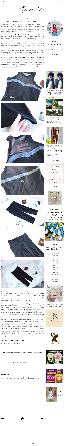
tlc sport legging (22, 352)
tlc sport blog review (6, 352)
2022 (54, 262)
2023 (54, 260)
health (55, 176)
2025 (54, 257)
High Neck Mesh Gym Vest (32, 57)
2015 (54, 274)
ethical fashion (54, 179)
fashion (55, 169)
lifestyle (55, 163)
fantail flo (31, 441)
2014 (54, 276)
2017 (54, 270)
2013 (54, 277)
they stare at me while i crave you (55, 90)
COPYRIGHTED (32, 443)
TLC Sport (18, 35)
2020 (54, 265)
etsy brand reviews (55, 182)
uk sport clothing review (33, 352)
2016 (54, 272)
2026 (54, 255)
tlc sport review (27, 352)
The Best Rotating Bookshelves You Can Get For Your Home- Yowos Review (55, 147)
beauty (55, 172)
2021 (54, 264)
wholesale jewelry (51, 407)
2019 (54, 267)
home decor (55, 166)
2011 (54, 281)
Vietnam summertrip (54, 117)
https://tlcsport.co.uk (17, 340)
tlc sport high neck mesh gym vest (14, 352)
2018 (54, 269)
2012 (54, 279)
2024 (54, 258)
